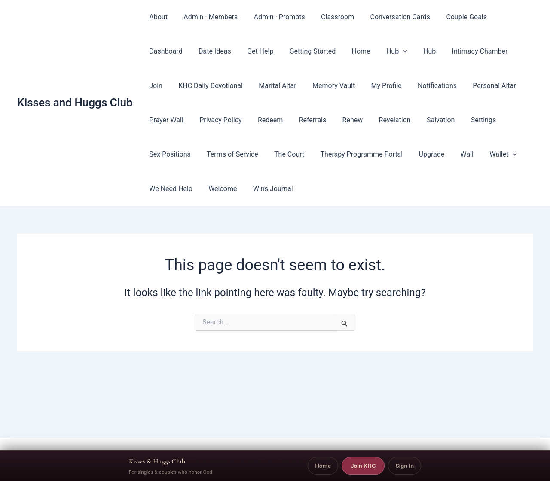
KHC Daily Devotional (180, 86)
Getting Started (258, 51)
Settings (418, 120)
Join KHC (363, 465)
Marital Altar (244, 86)
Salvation (378, 120)
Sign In (404, 465)
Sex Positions (465, 120)
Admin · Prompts (273, 17)
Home (303, 51)
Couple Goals (454, 17)
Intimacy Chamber (415, 51)
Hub (337, 51)
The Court (228, 154)
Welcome (162, 189)
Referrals (256, 120)
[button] (343, 51)
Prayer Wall (505, 86)
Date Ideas (164, 51)
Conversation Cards (390, 17)
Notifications (397, 86)
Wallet (433, 154)
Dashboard (504, 17)
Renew (294, 120)
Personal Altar (452, 86)
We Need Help (482, 154)
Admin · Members (207, 17)
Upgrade (366, 154)
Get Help (207, 51)
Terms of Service (174, 154)
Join (464, 51)
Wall (399, 154)
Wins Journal (210, 189)
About (157, 17)
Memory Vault (299, 86)
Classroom (329, 17)
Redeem (216, 120)
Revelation (334, 120)
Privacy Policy (169, 120)
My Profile (349, 86)
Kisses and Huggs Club (75, 102)
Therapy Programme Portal (298, 154)
